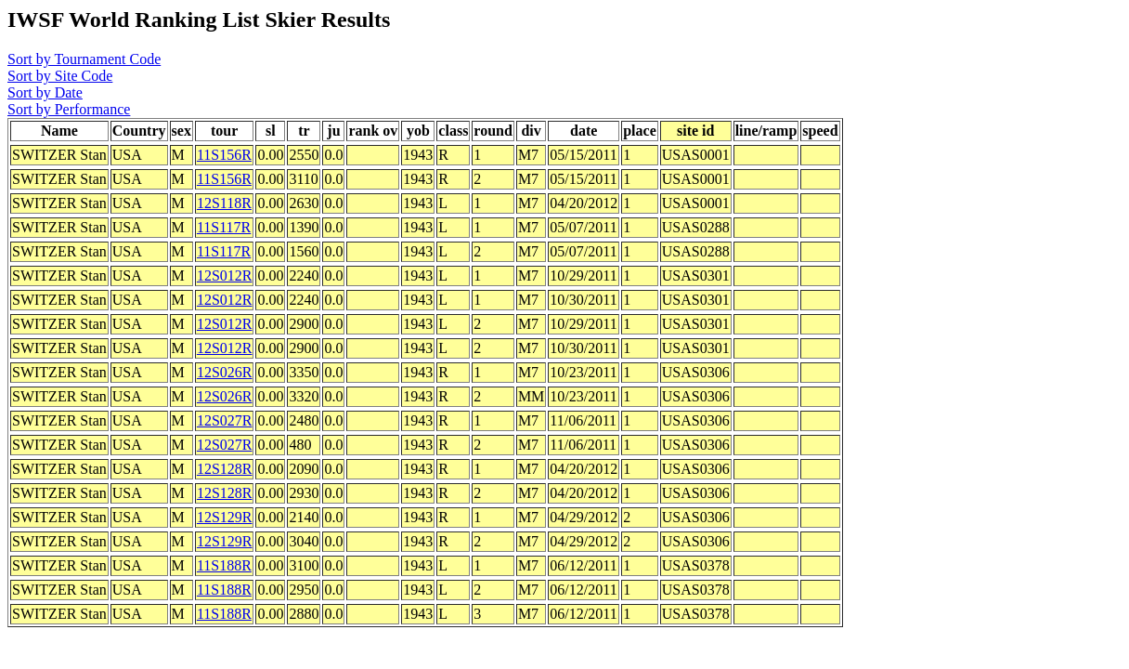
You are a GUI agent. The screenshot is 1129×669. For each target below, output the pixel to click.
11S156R (224, 155)
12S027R (225, 420)
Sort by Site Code (59, 76)
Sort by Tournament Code (84, 59)
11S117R (224, 227)
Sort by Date (45, 92)
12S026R (225, 372)
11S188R (224, 565)
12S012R (225, 275)
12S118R (224, 203)
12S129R (225, 517)
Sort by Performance (68, 109)
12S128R (225, 469)
